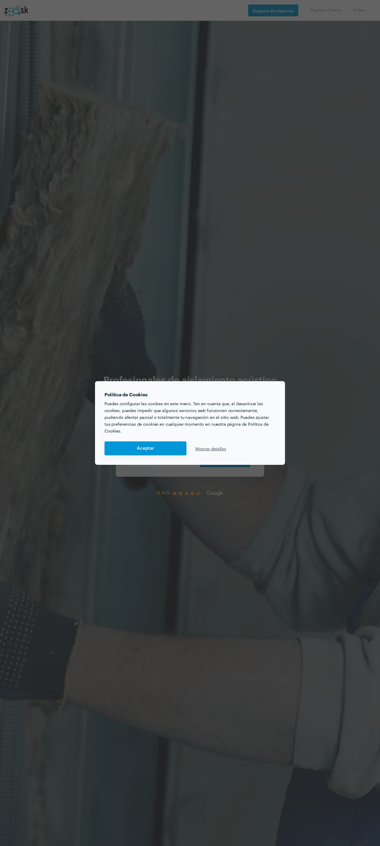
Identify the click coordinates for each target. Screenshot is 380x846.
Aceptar (145, 448)
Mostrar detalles (210, 448)
